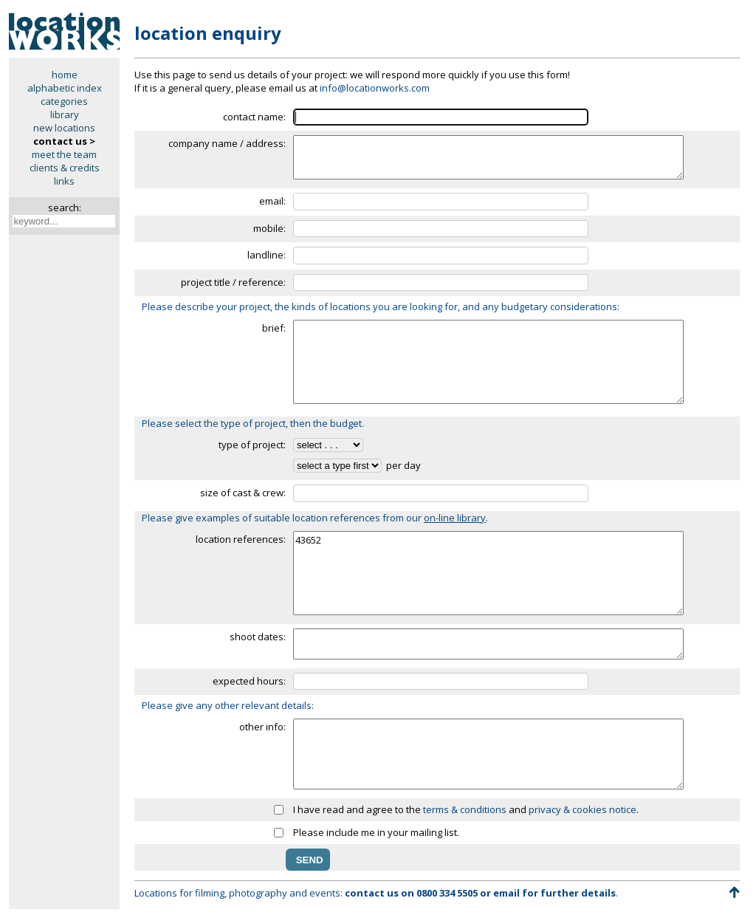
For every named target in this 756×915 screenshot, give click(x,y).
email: (272, 201)
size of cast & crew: (243, 492)
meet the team (64, 154)
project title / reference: (233, 282)
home (65, 74)
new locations (64, 127)
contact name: (254, 116)
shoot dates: (258, 636)
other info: (262, 726)
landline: (266, 254)
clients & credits (65, 167)
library (64, 114)
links (64, 181)
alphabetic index (64, 88)
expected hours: (249, 681)
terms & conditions (464, 809)
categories (64, 101)
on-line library (455, 517)
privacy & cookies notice (582, 809)
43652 (488, 573)
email (506, 892)
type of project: (252, 444)
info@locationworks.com (375, 88)
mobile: (269, 228)
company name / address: (227, 143)
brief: (274, 328)
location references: (241, 539)
